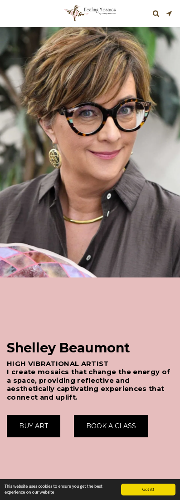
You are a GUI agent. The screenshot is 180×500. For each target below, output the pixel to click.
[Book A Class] (111, 426)
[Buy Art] (33, 426)
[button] (10, 13)
